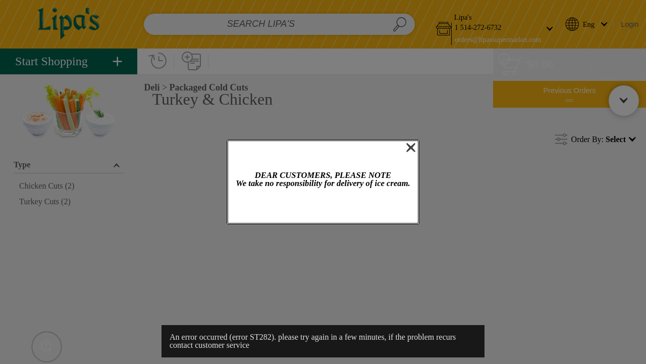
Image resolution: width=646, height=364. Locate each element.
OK (323, 206)
